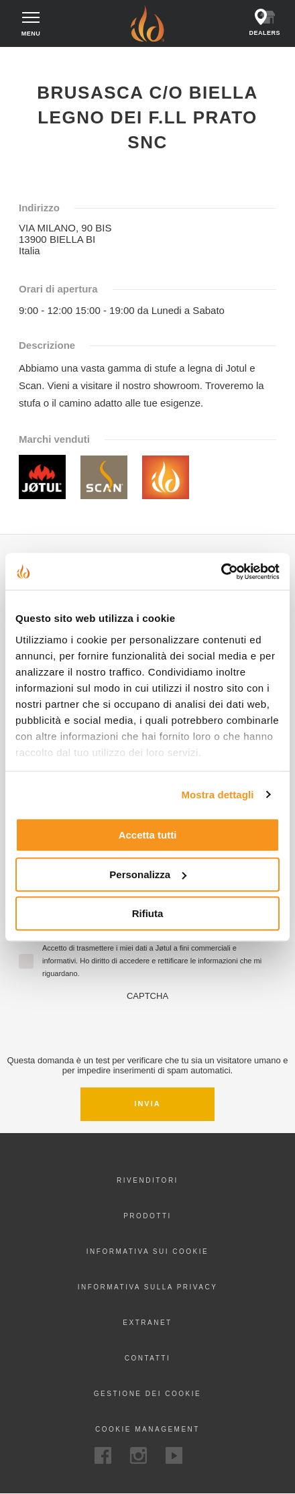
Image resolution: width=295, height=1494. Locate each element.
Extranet (147, 1322)
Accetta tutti (148, 835)
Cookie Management (147, 1429)
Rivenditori (147, 1180)
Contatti (148, 1358)
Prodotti (147, 1216)
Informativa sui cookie (147, 1251)
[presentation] (147, 1027)
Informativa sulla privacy (148, 1287)
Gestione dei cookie (147, 1393)
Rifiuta (148, 913)
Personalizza (147, 874)
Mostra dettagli (217, 794)
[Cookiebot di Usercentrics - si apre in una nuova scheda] (221, 571)
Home (22, 59)
